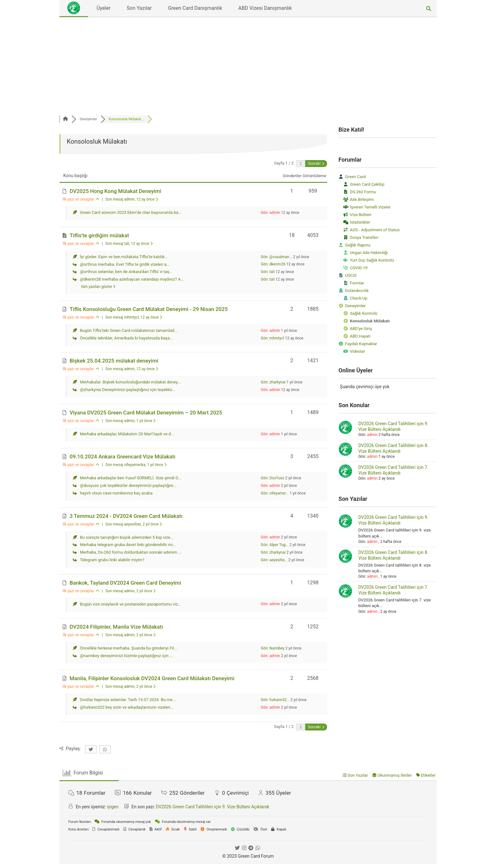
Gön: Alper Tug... (274, 545)
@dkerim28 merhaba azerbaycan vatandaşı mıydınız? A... (132, 279)
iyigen (112, 806)
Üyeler (103, 8)
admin (372, 434)
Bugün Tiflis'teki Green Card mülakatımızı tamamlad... (129, 330)
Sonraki (316, 163)
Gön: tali (268, 272)
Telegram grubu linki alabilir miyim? (112, 559)
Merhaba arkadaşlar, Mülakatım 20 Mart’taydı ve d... (127, 434)
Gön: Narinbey (272, 648)
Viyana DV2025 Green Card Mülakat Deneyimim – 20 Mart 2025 (146, 412)
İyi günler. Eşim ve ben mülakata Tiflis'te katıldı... (124, 256)
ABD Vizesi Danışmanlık (265, 8)
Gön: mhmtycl (272, 338)
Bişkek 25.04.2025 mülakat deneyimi (114, 360)
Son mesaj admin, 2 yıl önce (130, 591)
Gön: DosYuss (272, 478)
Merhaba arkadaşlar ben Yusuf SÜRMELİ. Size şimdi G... (131, 478)
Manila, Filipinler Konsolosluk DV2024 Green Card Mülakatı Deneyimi (152, 678)
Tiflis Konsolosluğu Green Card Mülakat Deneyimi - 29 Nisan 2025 (149, 309)
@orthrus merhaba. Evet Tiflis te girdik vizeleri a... (125, 264)
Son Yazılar (139, 8)
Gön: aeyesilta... (274, 560)
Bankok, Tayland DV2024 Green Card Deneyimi (125, 583)
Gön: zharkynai (273, 382)
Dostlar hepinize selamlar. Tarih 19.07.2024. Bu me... (128, 699)
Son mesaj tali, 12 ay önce (128, 243)
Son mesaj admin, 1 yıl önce (130, 421)
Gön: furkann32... (275, 700)
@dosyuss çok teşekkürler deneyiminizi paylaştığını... (128, 485)
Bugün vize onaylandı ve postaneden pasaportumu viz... (130, 604)
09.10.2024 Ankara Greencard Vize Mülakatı (123, 456)
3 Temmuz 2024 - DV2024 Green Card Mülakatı (126, 516)
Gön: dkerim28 (273, 264)
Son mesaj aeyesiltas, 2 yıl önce (133, 524)
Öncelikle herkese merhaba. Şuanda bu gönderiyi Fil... (128, 648)
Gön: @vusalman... (276, 257)
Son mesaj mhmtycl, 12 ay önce (133, 317)
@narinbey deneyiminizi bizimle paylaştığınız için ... (126, 655)
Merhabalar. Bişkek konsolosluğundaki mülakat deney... (130, 382)
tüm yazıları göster (98, 286)
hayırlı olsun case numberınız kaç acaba (116, 493)
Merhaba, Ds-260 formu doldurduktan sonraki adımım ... (131, 552)
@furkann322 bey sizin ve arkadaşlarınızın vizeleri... (127, 707)
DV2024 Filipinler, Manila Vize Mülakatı (116, 627)
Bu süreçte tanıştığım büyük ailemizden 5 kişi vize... (127, 537)
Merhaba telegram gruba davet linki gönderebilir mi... (128, 544)
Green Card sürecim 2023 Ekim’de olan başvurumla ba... (131, 212)
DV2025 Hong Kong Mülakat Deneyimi (115, 191)
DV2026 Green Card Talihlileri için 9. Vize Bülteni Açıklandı (213, 806)
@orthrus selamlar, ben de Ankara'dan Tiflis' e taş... (126, 271)
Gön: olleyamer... (274, 493)
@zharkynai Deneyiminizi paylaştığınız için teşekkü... (127, 389)
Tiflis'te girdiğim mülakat (99, 235)
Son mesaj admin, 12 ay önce (131, 199)
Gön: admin (270, 212)
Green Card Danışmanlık (195, 8)
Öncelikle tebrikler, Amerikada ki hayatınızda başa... (126, 338)
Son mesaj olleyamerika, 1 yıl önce (135, 465)
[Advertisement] (248, 65)
